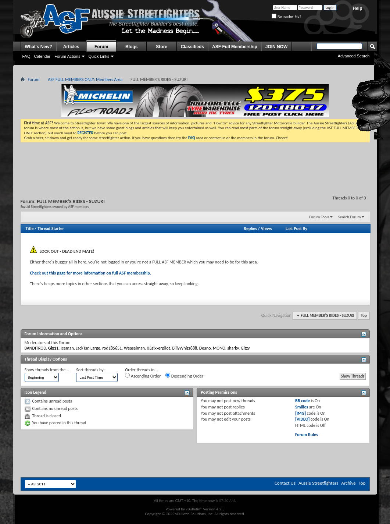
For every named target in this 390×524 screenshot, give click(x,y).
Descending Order (184, 376)
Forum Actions (67, 56)
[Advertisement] (195, 162)
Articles (71, 46)
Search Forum (349, 217)
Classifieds (192, 46)
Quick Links (98, 56)
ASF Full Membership (234, 46)
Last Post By (296, 228)
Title (30, 228)
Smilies (301, 407)
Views (266, 228)
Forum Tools (319, 217)
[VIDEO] (302, 419)
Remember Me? (286, 16)
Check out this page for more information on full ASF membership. (90, 273)
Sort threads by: (90, 369)
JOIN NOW (276, 46)
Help (357, 8)
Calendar (42, 56)
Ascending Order (143, 376)
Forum (101, 46)
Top (364, 315)
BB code (302, 400)
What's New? (38, 46)
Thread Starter (50, 228)
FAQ (26, 56)
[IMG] (300, 413)
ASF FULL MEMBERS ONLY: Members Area (85, 79)
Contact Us (285, 483)
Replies (250, 228)
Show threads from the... (47, 369)
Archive (348, 483)
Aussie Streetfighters (318, 483)
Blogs (131, 46)
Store (161, 46)
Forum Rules (306, 434)
